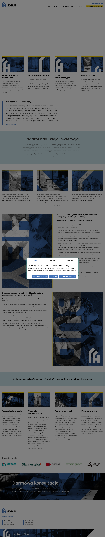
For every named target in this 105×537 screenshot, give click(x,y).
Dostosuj (53, 276)
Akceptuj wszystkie (67, 276)
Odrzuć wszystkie (40, 276)
